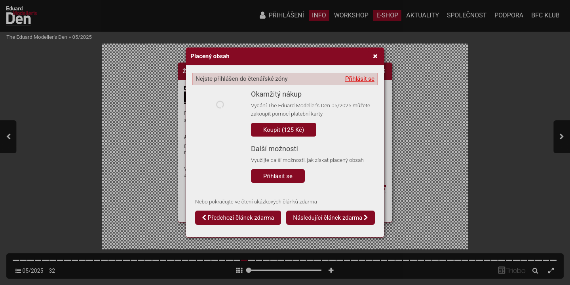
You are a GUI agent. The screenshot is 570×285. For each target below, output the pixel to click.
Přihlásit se (359, 78)
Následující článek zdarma (330, 217)
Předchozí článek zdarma (238, 217)
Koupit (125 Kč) (283, 129)
